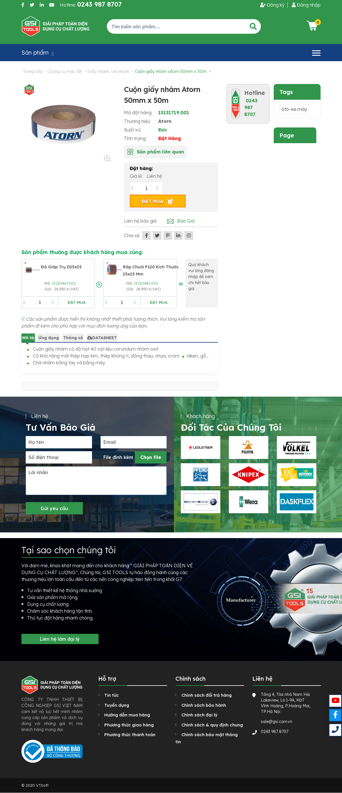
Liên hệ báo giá (140, 221)
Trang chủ (33, 71)
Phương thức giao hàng (129, 725)
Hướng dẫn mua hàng (127, 715)
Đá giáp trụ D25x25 (61, 266)
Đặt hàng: (141, 168)
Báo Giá (186, 221)
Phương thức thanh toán (129, 734)
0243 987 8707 (250, 107)
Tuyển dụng (116, 705)
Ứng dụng (48, 337)
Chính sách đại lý (199, 715)
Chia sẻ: (132, 235)
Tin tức (111, 695)
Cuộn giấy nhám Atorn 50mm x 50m (171, 71)
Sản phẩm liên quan (160, 152)
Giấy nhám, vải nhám (108, 71)
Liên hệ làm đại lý (60, 639)
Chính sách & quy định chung (212, 725)
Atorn (164, 121)
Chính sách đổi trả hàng (206, 695)
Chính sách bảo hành (203, 705)
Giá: (48, 289)
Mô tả (28, 337)
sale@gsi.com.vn (276, 721)
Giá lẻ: (137, 176)
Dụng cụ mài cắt (65, 71)
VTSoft (42, 785)
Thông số (73, 337)
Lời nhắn (38, 472)
